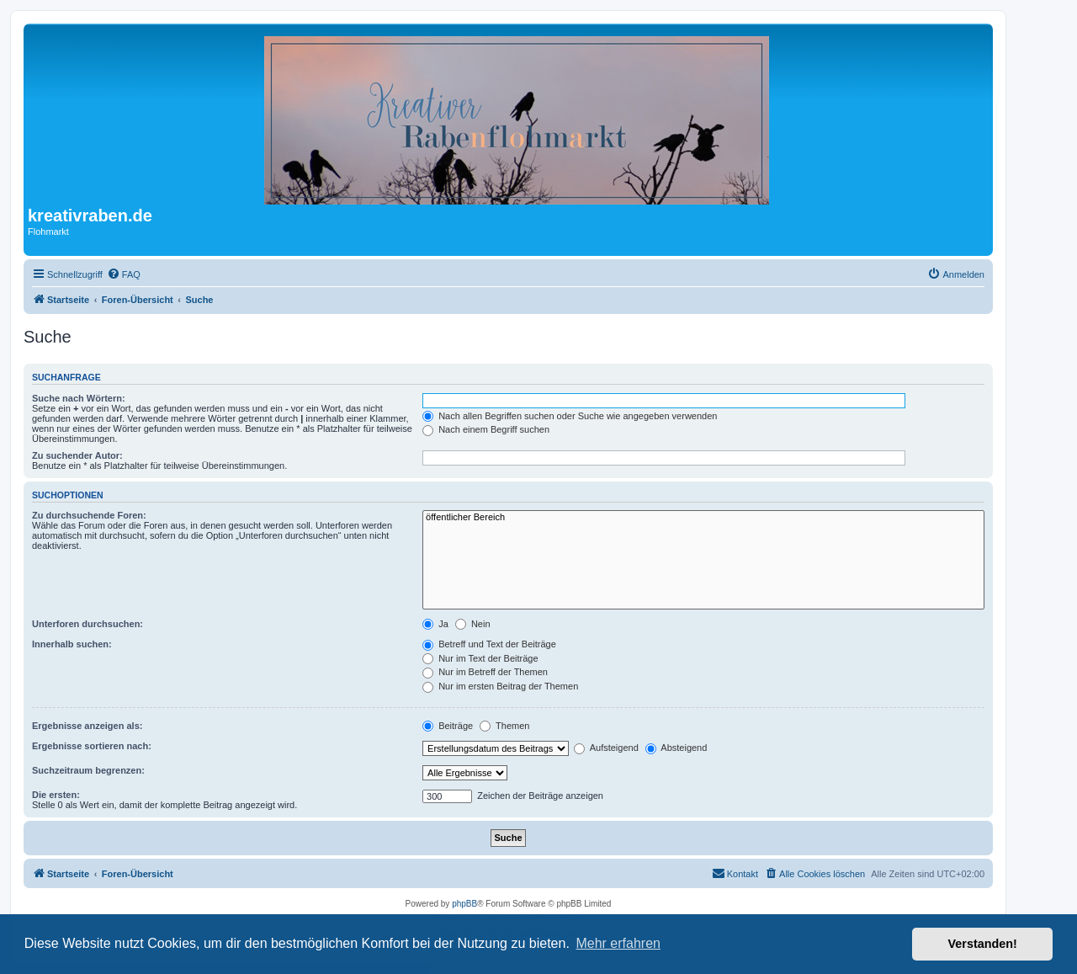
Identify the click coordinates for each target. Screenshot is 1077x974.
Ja (435, 624)
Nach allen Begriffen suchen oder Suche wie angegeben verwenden (569, 416)
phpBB (464, 903)
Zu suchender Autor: (77, 455)
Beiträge (447, 726)
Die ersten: (56, 795)
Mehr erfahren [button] (618, 943)
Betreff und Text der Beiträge (489, 644)
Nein (473, 624)
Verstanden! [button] (982, 943)
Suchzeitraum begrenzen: (88, 770)
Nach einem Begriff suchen (485, 429)
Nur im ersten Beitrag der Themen (500, 686)
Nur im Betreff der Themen (485, 672)
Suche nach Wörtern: (78, 398)
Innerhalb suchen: (72, 644)
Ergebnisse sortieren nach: (91, 746)
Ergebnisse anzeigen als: (87, 726)
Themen (504, 726)
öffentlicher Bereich (703, 518)
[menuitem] (124, 274)
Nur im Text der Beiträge (480, 658)
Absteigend (676, 747)
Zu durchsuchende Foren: (89, 515)
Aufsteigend (606, 747)
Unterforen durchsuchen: (87, 624)
